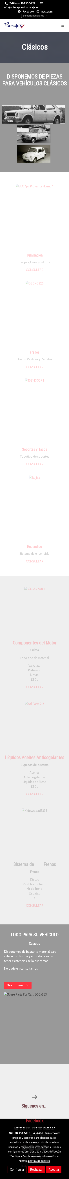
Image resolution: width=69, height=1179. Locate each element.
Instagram (46, 11)
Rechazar (36, 1169)
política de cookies (39, 1160)
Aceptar (54, 1169)
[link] (14, 25)
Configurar (17, 1169)
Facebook (28, 11)
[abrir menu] (63, 25)
